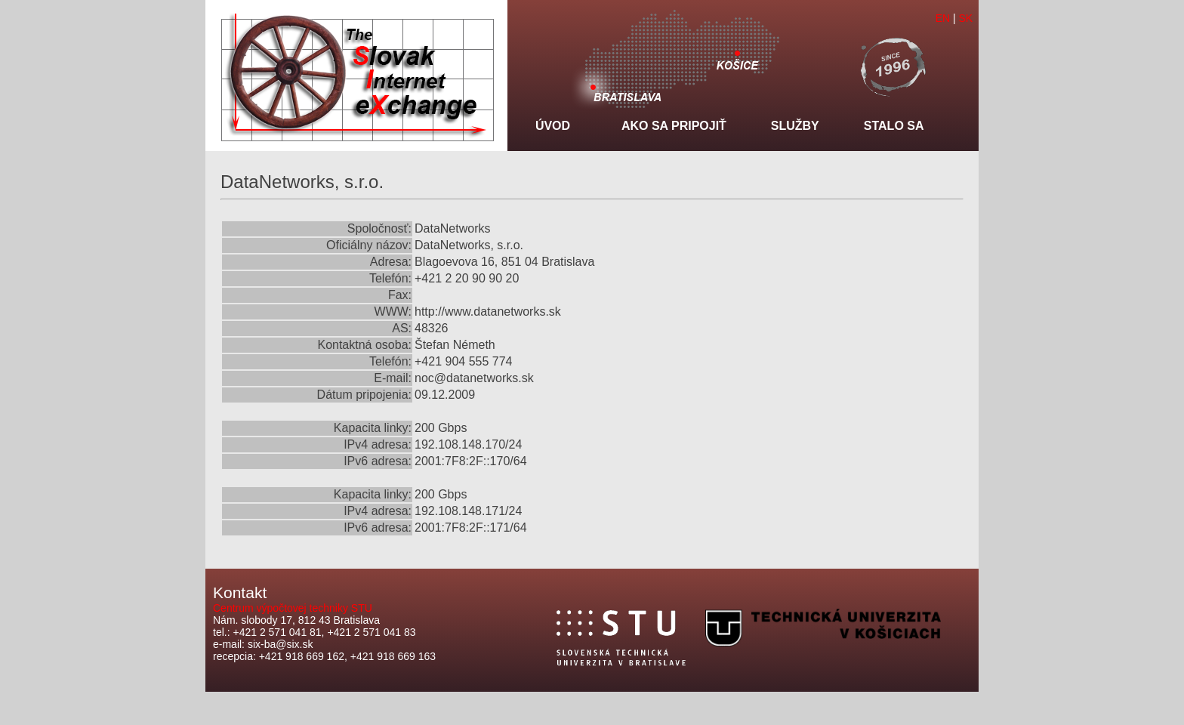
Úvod (552, 125)
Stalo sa (894, 125)
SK (966, 18)
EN (943, 18)
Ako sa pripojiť (673, 125)
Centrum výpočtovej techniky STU (292, 608)
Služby (795, 125)
